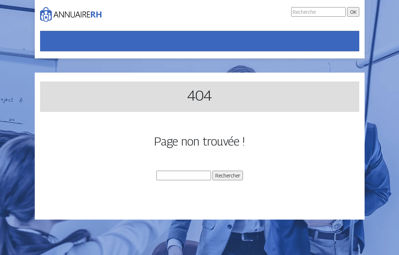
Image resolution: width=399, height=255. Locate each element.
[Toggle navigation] (50, 41)
